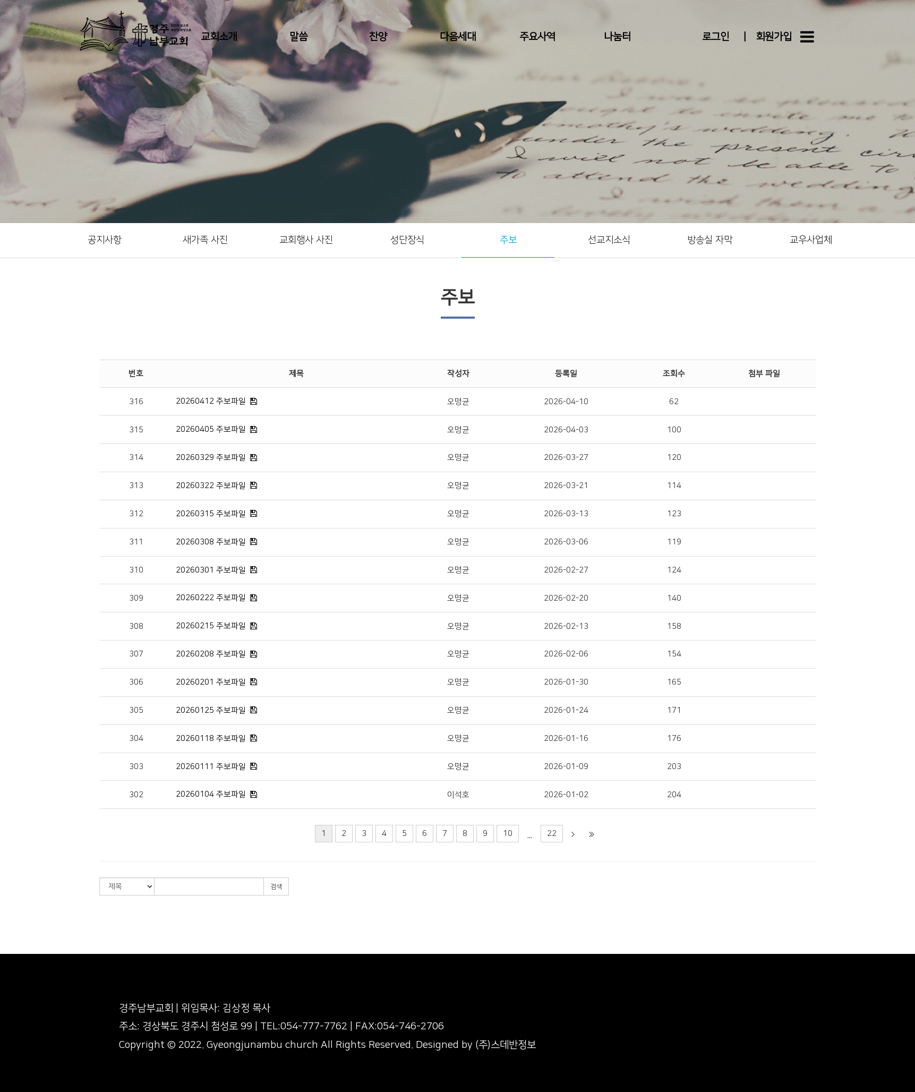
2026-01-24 (566, 710)
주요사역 (537, 36)
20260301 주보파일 (211, 570)
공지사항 (105, 240)
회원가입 (774, 36)
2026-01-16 (566, 738)
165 (674, 682)
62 (674, 401)
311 (136, 542)
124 (674, 570)
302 (136, 794)
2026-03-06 (566, 542)
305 (136, 710)
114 (674, 485)
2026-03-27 (566, 457)
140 (674, 598)
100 (674, 429)
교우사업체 (811, 240)
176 (674, 738)
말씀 (298, 36)
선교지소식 (609, 240)
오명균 (458, 401)
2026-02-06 (566, 654)
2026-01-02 (566, 794)
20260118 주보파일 (211, 738)
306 (136, 682)
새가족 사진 (205, 240)
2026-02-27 (566, 570)
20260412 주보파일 (211, 401)
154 (674, 654)
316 (136, 401)
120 (674, 457)
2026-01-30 (566, 682)
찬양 (378, 36)
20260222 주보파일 (211, 597)
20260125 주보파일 (211, 710)
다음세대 (458, 36)
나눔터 (617, 36)
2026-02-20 (566, 598)
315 (136, 429)
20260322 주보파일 (211, 485)
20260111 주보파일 (211, 766)
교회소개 (219, 36)
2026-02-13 (566, 626)
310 (136, 570)
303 (136, 766)
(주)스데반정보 (505, 1045)
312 (136, 513)
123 (674, 513)
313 (136, 485)
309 (136, 598)
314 (136, 457)
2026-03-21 (566, 485)
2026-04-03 (566, 429)
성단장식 (407, 240)
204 (674, 794)
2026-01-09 (566, 766)
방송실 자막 (709, 240)
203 (674, 766)
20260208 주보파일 (211, 654)
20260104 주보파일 (211, 794)
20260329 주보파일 (211, 457)
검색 (276, 886)
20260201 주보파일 (211, 682)
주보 (508, 240)
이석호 (458, 794)
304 (136, 738)
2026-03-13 (566, 513)
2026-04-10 (566, 401)
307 (136, 654)
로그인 (715, 36)
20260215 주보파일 (211, 625)
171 (674, 710)
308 (136, 626)
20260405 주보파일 (211, 429)
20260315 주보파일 (211, 513)
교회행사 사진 (306, 240)
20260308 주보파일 (211, 542)
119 (674, 542)
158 (674, 626)
